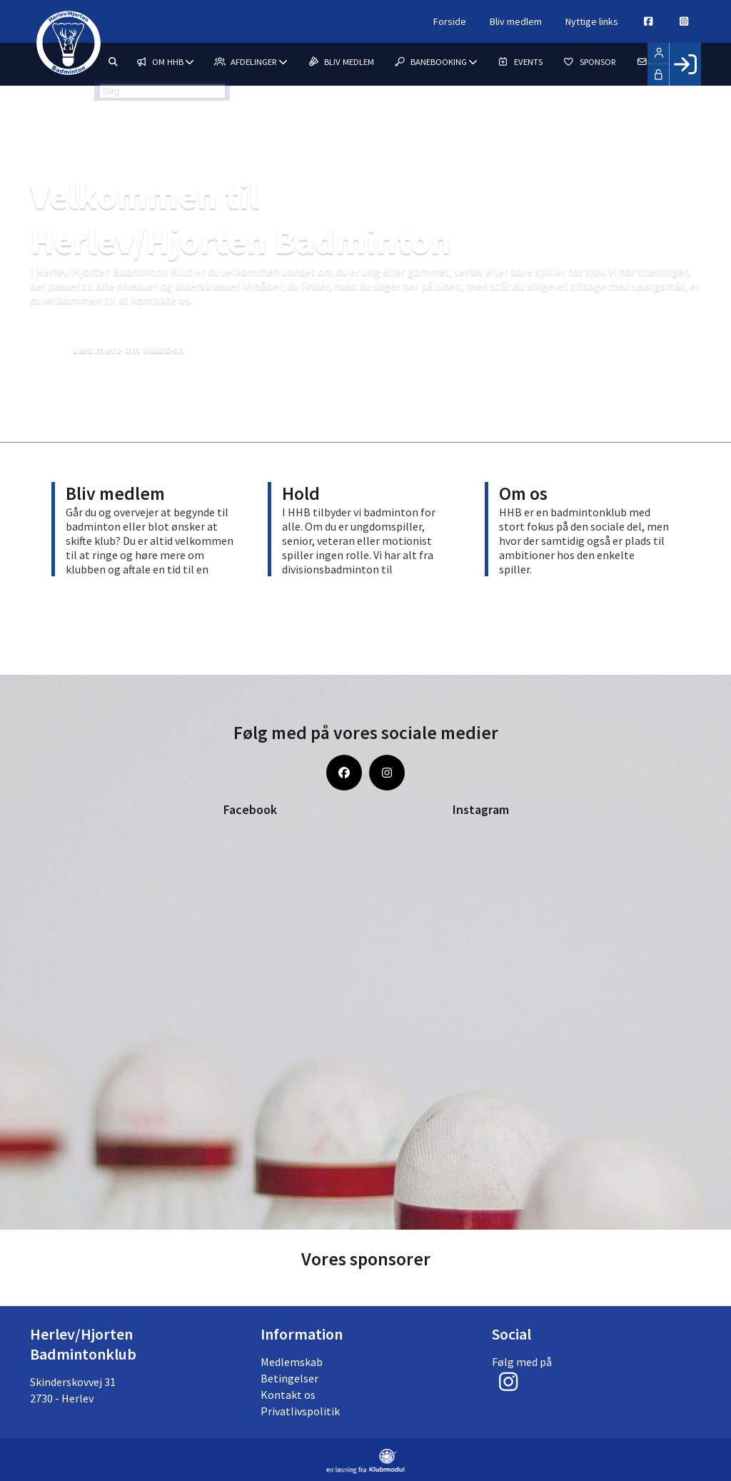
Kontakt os (288, 1394)
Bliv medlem (489, 21)
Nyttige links (573, 21)
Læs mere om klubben (141, 348)
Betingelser (289, 1378)
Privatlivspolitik (300, 1411)
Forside (416, 21)
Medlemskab (292, 1362)
